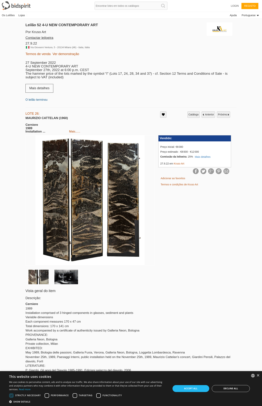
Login (235, 5)
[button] (87, 401)
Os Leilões (8, 15)
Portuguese (250, 15)
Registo (250, 5)
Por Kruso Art (35, 32)
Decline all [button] (230, 388)
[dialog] (131, 388)
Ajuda (233, 15)
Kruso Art (179, 163)
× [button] (258, 375)
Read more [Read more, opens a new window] (25, 389)
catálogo (193, 114)
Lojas (21, 15)
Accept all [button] (191, 388)
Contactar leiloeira (39, 38)
